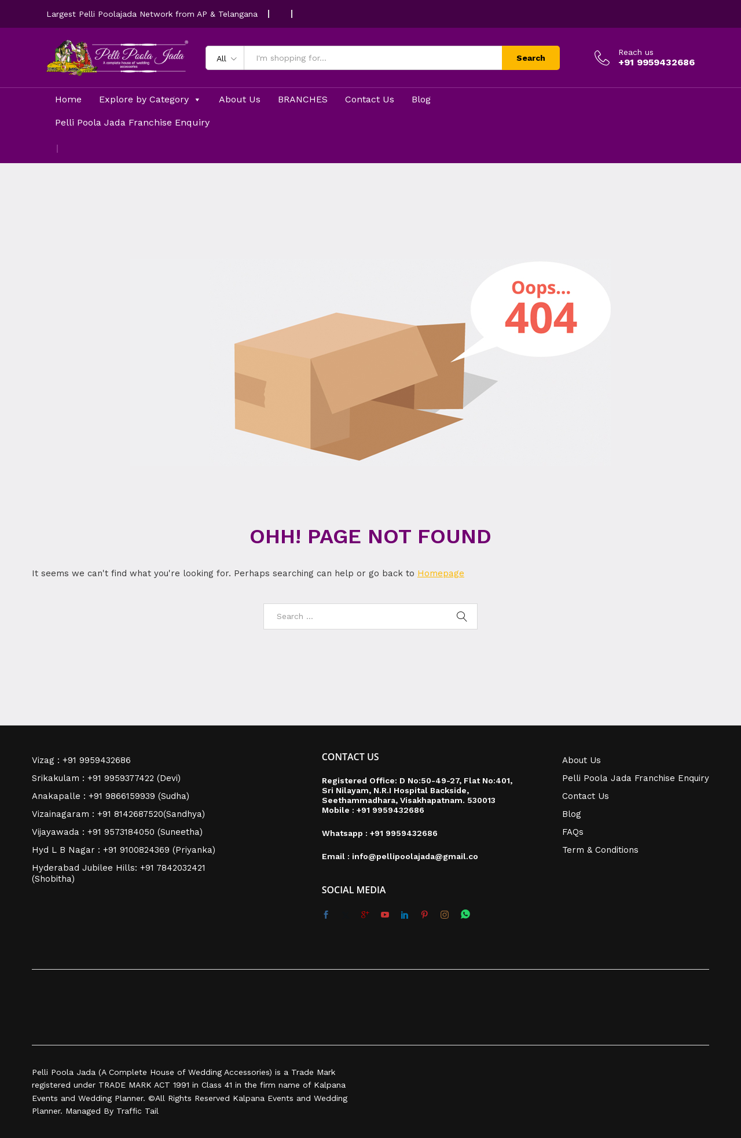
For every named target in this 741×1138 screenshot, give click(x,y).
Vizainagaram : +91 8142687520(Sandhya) (118, 814)
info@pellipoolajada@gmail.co (415, 856)
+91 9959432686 (390, 810)
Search (530, 57)
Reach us (636, 52)
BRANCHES (303, 99)
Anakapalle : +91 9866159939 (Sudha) (110, 796)
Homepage (440, 573)
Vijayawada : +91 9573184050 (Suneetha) (117, 832)
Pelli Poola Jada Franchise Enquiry (132, 122)
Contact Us (369, 99)
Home (68, 99)
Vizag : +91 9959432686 (81, 760)
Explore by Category (150, 99)
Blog (421, 99)
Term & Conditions (600, 850)
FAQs (573, 832)
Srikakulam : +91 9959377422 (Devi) (106, 778)
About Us (240, 99)
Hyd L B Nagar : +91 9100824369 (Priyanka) (123, 850)
